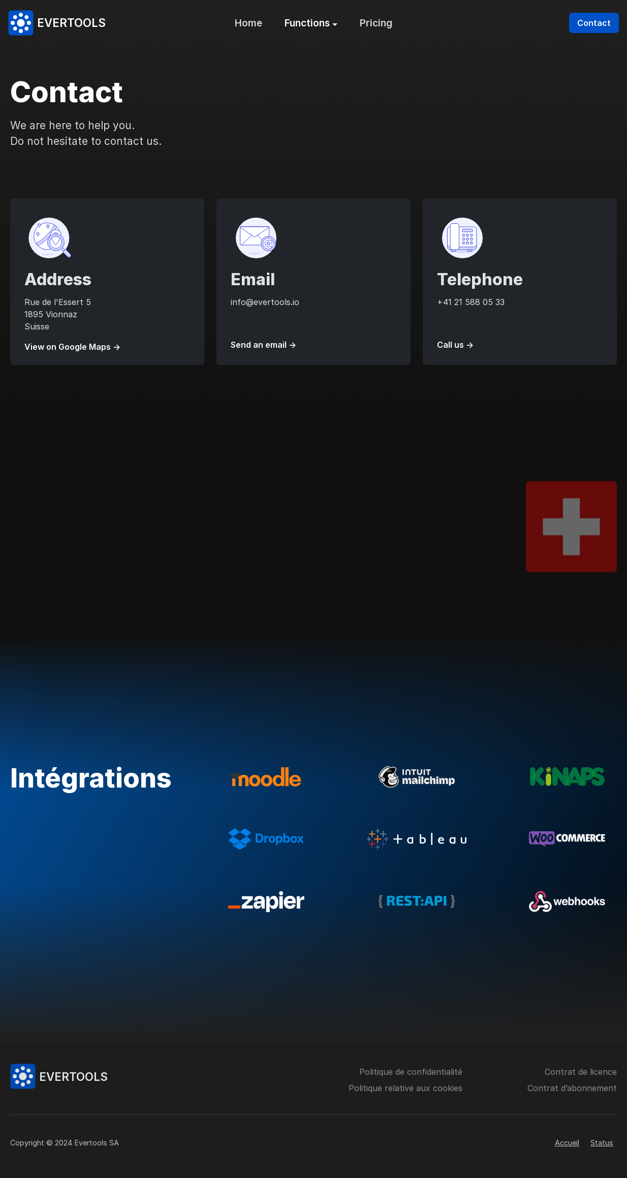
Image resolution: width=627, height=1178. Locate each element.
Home (248, 23)
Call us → (455, 345)
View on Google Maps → (72, 347)
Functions (307, 23)
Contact (594, 23)
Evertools (71, 22)
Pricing (376, 23)
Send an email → (263, 345)
